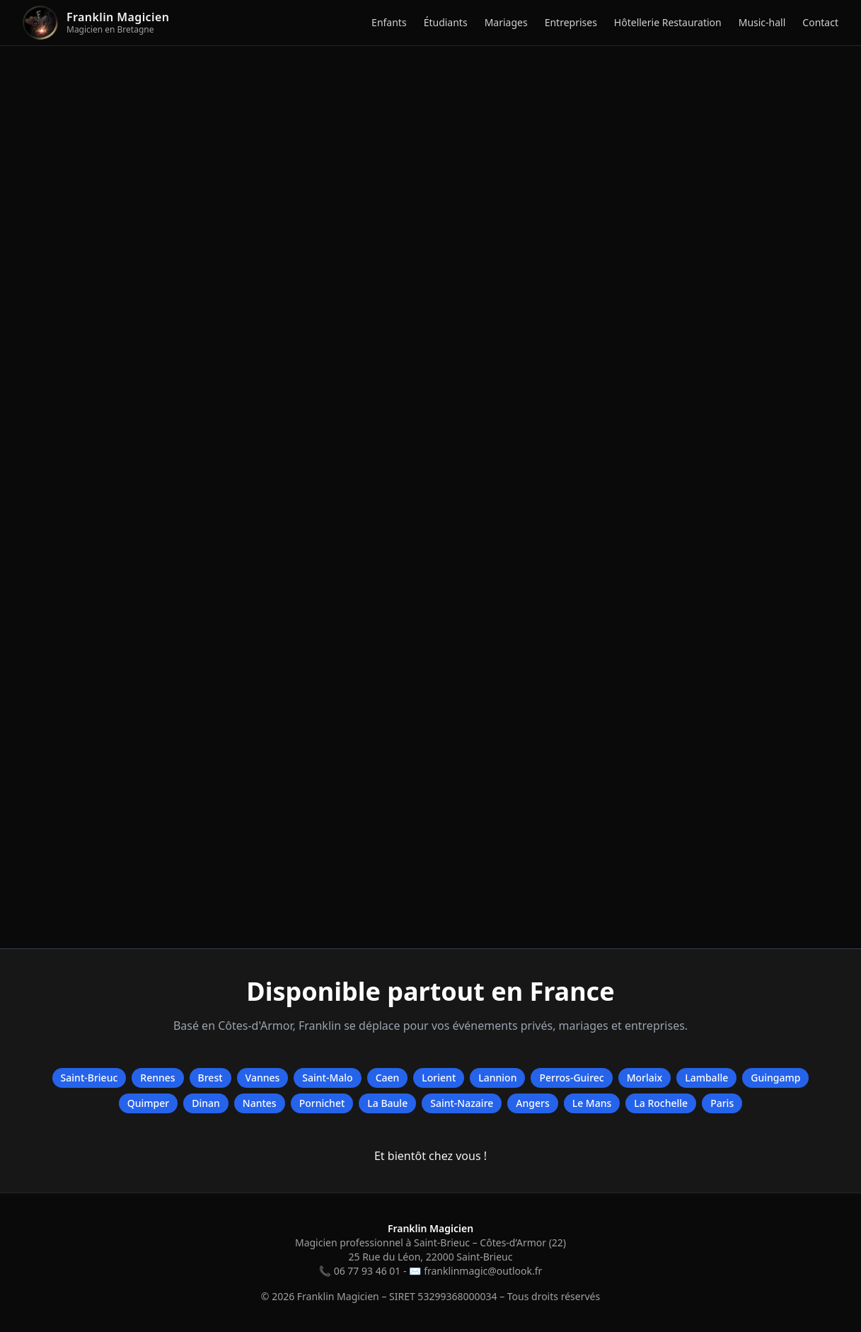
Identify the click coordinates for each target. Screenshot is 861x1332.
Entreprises (571, 22)
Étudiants (446, 22)
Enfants (389, 22)
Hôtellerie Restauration (668, 22)
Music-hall (762, 22)
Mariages (506, 22)
